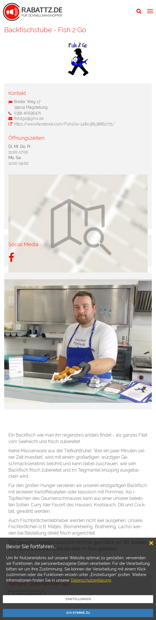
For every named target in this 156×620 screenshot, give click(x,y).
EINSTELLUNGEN (78, 599)
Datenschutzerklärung (91, 580)
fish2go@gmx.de (29, 118)
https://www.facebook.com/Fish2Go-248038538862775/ (64, 124)
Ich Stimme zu (78, 613)
